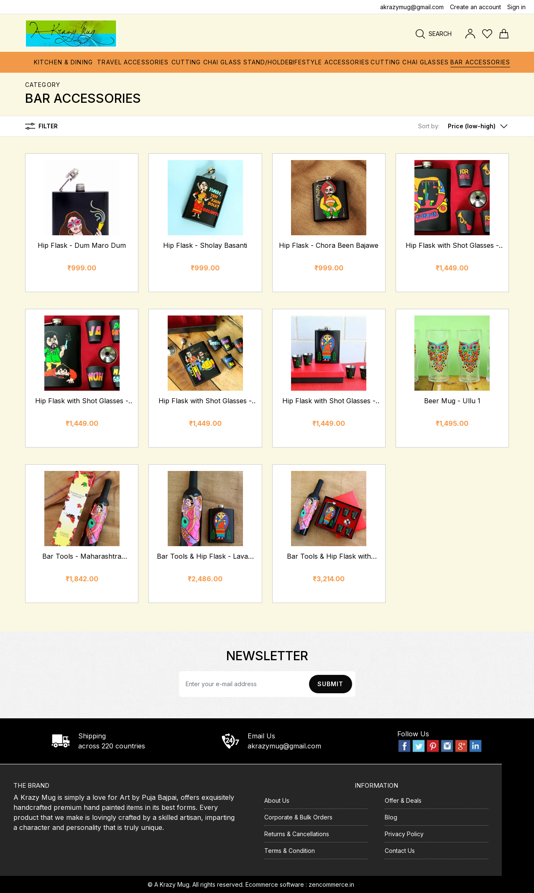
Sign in (516, 6)
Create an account (475, 6)
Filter (41, 126)
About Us (276, 800)
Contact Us (400, 850)
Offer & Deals (403, 800)
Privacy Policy (404, 833)
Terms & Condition (289, 850)
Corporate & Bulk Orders (298, 817)
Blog (391, 817)
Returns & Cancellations (296, 833)
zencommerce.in (331, 884)
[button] (463, 126)
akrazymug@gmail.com (412, 6)
